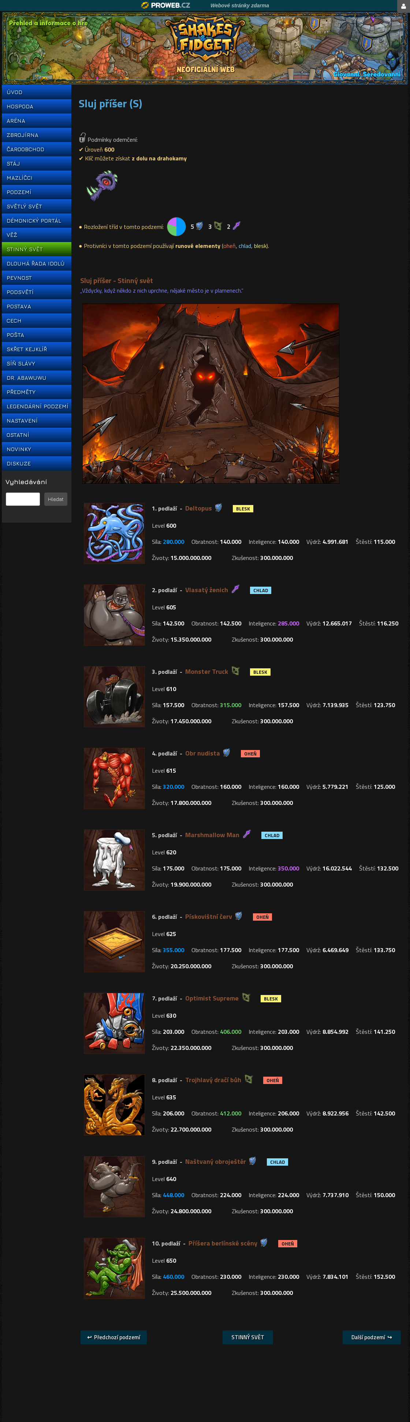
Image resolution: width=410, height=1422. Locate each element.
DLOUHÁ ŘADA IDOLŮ (35, 263)
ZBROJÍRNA (22, 135)
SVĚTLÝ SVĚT (24, 206)
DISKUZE (19, 463)
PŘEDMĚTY (21, 392)
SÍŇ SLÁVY (21, 363)
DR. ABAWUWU (26, 378)
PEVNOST (19, 278)
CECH (14, 321)
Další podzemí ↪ (371, 1337)
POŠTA (15, 335)
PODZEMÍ (19, 192)
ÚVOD (14, 92)
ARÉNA (16, 121)
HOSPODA (20, 106)
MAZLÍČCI (20, 178)
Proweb (165, 5)
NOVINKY (19, 449)
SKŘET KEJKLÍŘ (27, 349)
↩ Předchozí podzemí (113, 1337)
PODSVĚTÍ (20, 292)
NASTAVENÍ (22, 420)
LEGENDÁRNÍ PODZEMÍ (37, 406)
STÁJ (13, 163)
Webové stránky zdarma (239, 5)
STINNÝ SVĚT (25, 249)
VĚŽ (12, 235)
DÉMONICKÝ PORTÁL (34, 221)
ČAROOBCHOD (25, 149)
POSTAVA (19, 306)
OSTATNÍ (18, 435)
